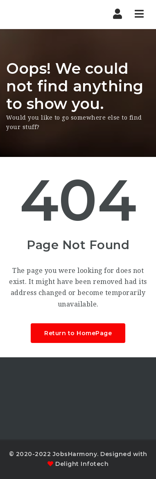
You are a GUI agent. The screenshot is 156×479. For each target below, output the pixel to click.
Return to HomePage (78, 333)
